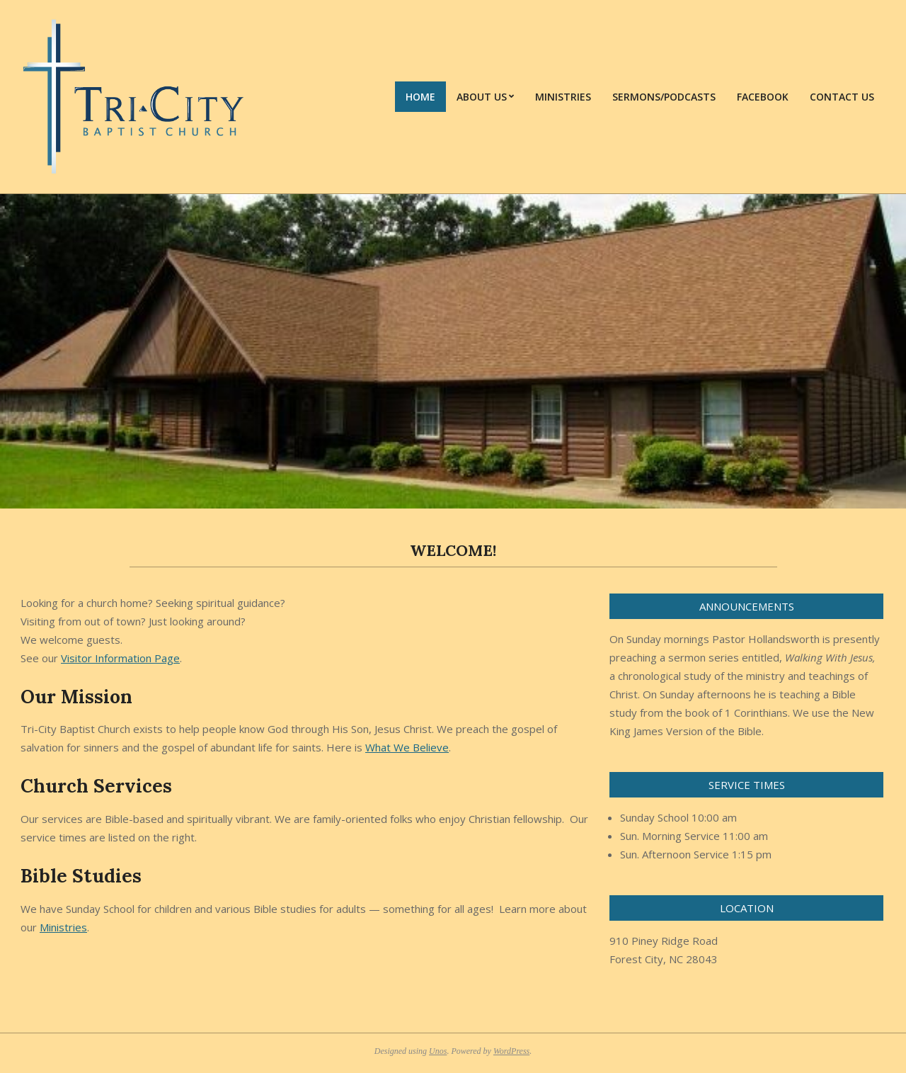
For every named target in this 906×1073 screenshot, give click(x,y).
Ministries (63, 927)
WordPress (511, 1051)
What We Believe (407, 747)
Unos (438, 1051)
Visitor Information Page (120, 658)
